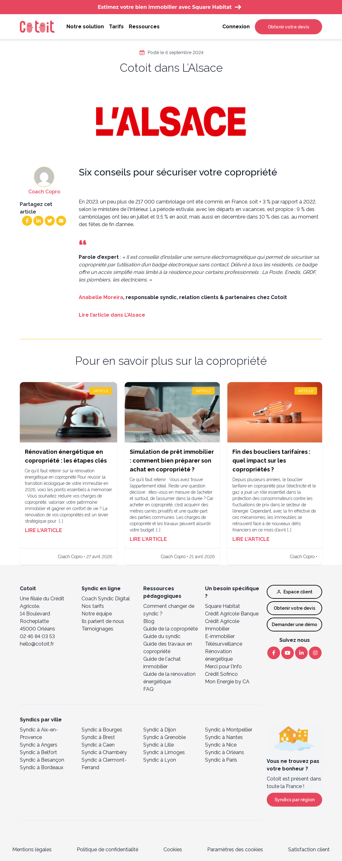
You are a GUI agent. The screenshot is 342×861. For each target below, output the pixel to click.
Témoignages (97, 629)
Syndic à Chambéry (104, 752)
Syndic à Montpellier (228, 730)
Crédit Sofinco (221, 674)
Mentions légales (32, 850)
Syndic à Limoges (164, 752)
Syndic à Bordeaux (41, 767)
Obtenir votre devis (288, 26)
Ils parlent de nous (103, 621)
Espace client (294, 591)
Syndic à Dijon (159, 730)
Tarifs (116, 27)
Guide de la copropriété (170, 629)
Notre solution (85, 27)
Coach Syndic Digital (106, 599)
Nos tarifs (93, 606)
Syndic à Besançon (42, 760)
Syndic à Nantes (224, 737)
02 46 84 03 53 (37, 636)
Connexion (236, 27)
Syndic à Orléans (224, 752)
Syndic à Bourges (102, 730)
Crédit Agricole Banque (232, 614)
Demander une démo (294, 624)
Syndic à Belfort (38, 752)
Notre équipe (97, 614)
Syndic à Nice (221, 745)
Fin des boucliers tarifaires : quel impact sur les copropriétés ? (271, 460)
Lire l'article (43, 530)
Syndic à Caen (98, 745)
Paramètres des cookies (235, 850)
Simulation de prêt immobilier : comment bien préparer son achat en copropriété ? (172, 460)
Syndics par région (295, 799)
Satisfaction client (309, 850)
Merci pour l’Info (223, 666)
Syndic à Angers (38, 745)
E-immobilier (220, 636)
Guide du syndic (161, 636)
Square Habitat (222, 606)
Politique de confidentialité (107, 850)
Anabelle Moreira (101, 297)
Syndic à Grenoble (164, 737)
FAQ (148, 689)
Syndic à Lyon (159, 760)
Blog (148, 621)
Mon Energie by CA (227, 682)
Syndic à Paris (221, 760)
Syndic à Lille (158, 745)
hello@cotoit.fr (37, 644)
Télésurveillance (223, 644)
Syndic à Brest (98, 737)
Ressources (144, 27)
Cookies (172, 850)
